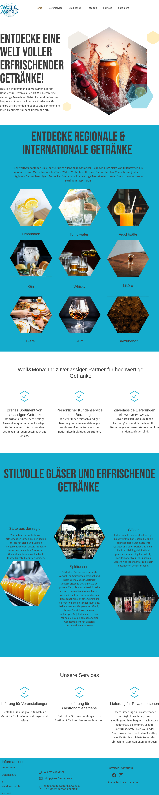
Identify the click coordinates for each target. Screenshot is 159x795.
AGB (4, 782)
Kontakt (6, 793)
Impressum (8, 767)
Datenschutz (9, 774)
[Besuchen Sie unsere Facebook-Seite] (114, 775)
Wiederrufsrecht (11, 786)
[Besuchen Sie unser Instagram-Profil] (121, 775)
